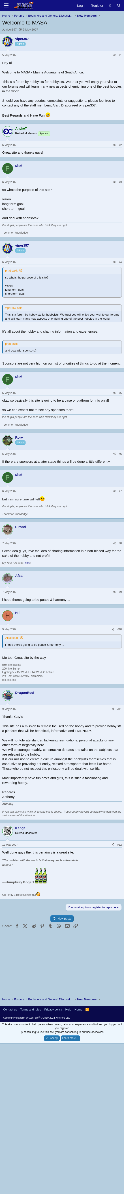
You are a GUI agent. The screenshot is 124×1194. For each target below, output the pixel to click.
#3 (120, 346)
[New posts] (109, 5)
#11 (119, 873)
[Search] (118, 5)
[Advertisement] (62, 65)
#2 (120, 309)
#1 (120, 118)
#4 (120, 426)
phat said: (11, 434)
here (27, 727)
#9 (120, 756)
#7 (120, 655)
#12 (119, 1008)
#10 (119, 793)
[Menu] (6, 5)
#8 (120, 707)
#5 (120, 557)
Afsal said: (12, 802)
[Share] (114, 118)
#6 (120, 618)
